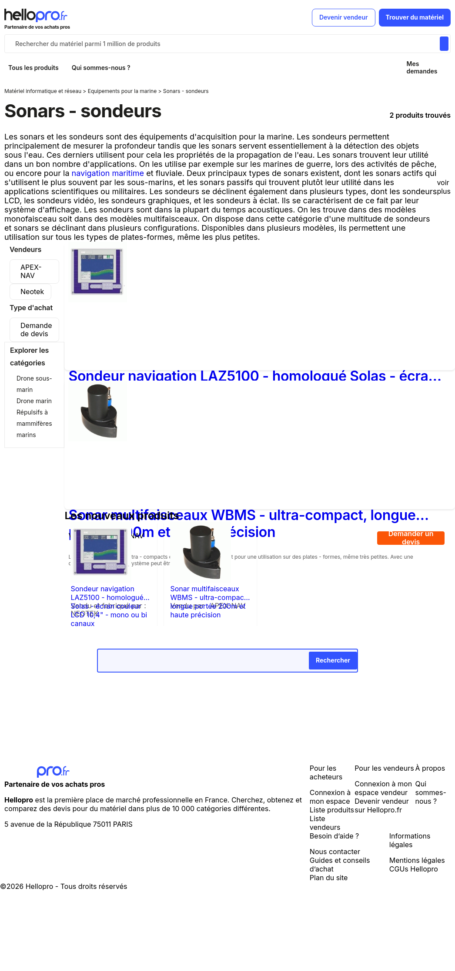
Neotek (32, 291)
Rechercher (333, 660)
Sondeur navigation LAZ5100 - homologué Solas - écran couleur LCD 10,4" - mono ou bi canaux (252, 376)
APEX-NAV (31, 271)
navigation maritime (108, 173)
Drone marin (34, 400)
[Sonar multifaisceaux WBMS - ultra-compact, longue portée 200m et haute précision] (97, 438)
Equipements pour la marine (123, 91)
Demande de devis (36, 329)
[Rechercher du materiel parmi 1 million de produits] (444, 43)
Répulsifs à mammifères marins (34, 423)
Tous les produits (33, 67)
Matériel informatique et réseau (43, 91)
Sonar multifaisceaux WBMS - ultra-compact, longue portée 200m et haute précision (209, 593)
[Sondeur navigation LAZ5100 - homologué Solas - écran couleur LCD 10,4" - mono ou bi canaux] (97, 299)
